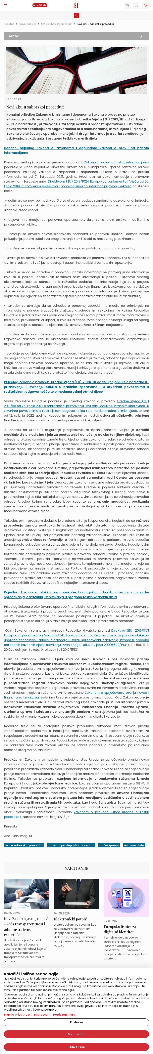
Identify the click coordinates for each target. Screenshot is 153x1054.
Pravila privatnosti (17, 1015)
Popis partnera (64, 1015)
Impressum (42, 1015)
